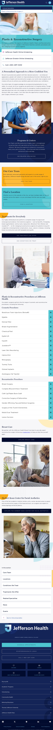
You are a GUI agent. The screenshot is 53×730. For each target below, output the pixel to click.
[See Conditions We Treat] (26, 241)
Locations (6, 579)
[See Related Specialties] (26, 156)
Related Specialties (10, 598)
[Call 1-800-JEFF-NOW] (26, 658)
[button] (26, 312)
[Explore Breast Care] (26, 440)
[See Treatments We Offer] (26, 235)
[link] (26, 681)
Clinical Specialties (8, 8)
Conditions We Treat (10, 585)
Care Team (7, 572)
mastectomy (26, 432)
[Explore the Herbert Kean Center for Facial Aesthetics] (26, 511)
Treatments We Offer (11, 592)
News (5, 605)
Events (5, 611)
